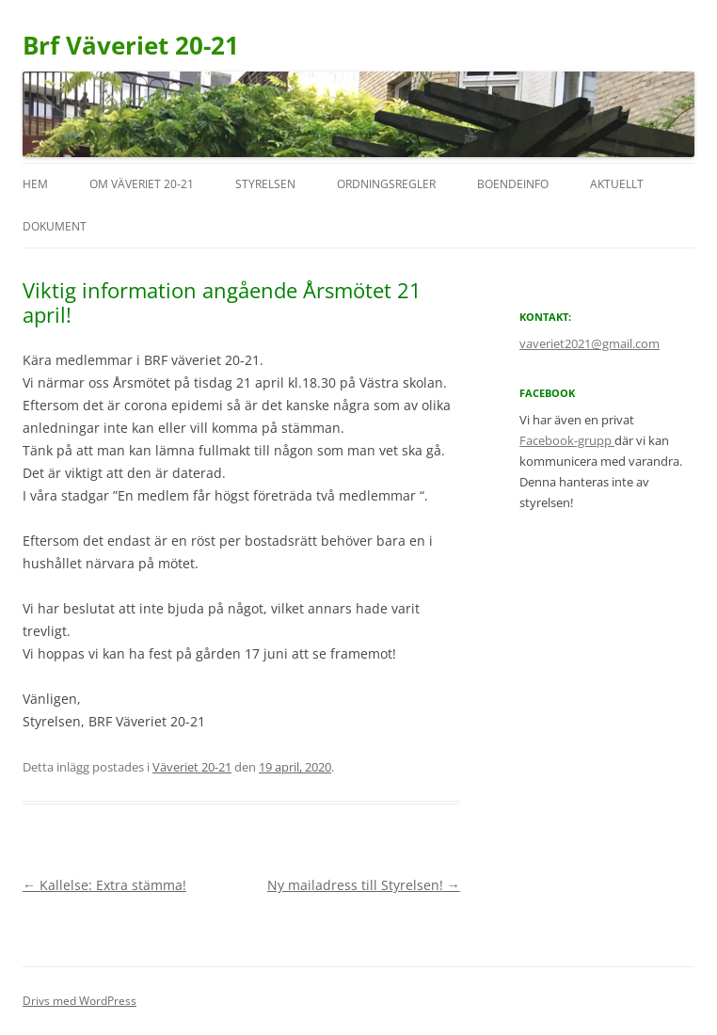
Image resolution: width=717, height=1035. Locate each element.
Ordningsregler (386, 184)
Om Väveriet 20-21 (141, 184)
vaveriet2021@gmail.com (589, 343)
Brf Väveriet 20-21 (131, 45)
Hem (35, 184)
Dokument (55, 226)
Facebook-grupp (566, 440)
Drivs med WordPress (79, 1001)
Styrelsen (265, 184)
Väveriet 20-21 (191, 766)
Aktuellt (617, 184)
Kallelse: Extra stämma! (104, 885)
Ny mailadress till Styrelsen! (363, 885)
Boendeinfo (513, 184)
